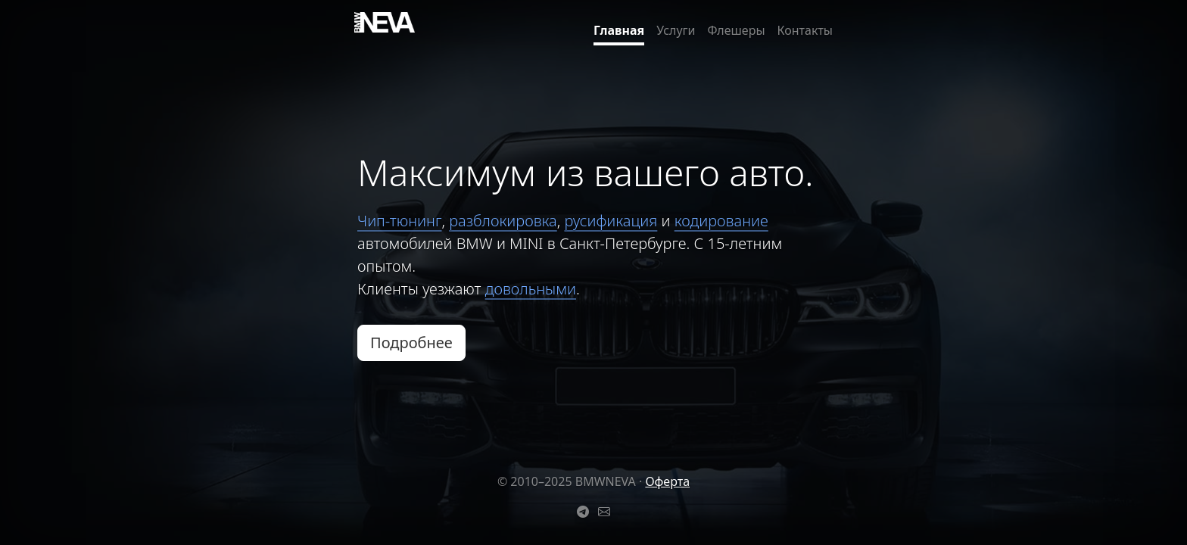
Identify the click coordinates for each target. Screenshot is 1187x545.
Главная (619, 30)
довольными (530, 289)
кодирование (721, 220)
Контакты (805, 30)
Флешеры (736, 30)
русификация (610, 220)
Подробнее (411, 342)
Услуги (675, 30)
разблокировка (503, 220)
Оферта (667, 481)
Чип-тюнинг (399, 220)
